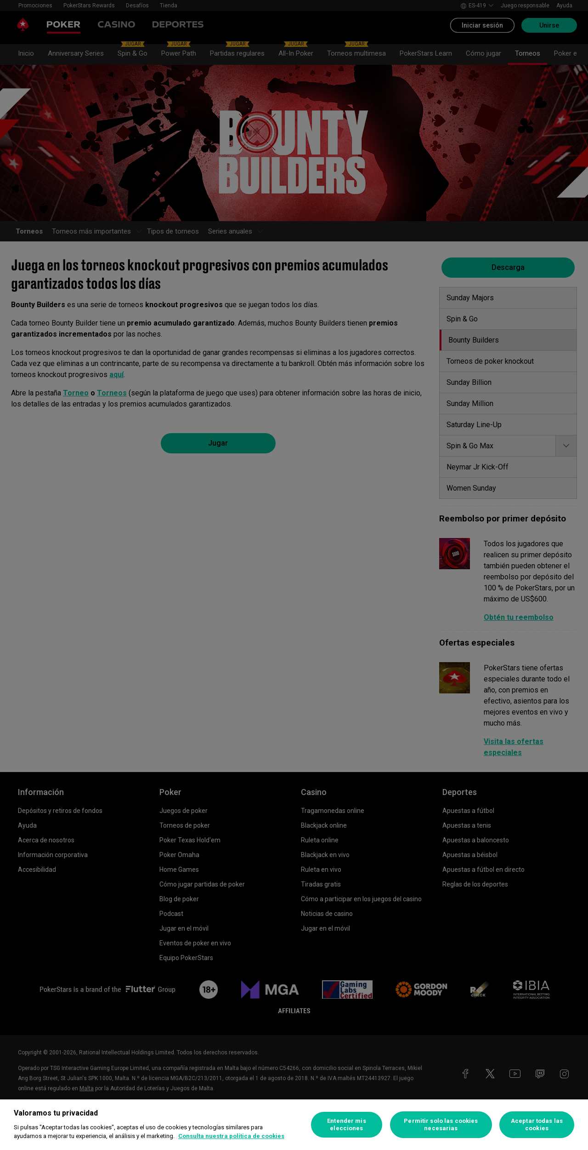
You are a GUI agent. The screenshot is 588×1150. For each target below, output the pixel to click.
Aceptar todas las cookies (537, 1124)
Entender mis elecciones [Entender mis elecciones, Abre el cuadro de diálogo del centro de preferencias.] (346, 1124)
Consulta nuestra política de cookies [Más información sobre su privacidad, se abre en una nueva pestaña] (231, 1136)
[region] (294, 1124)
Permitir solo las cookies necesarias (441, 1124)
